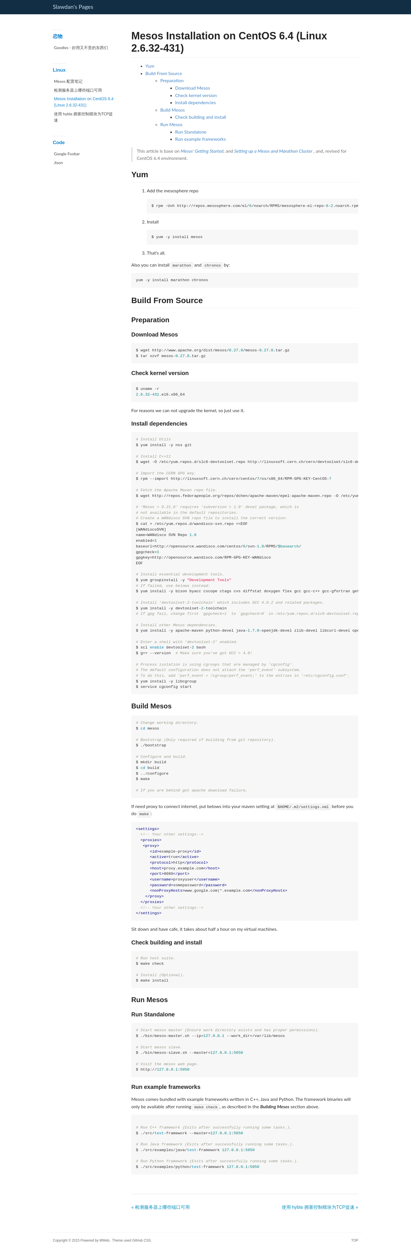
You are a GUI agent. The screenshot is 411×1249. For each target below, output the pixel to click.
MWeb (104, 1240)
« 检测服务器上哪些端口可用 (160, 1207)
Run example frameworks (200, 139)
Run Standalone (191, 131)
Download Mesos (192, 87)
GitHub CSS (141, 1240)
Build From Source (164, 73)
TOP (354, 1240)
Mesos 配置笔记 (68, 81)
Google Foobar (67, 153)
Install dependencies (195, 102)
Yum (150, 66)
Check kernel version (196, 95)
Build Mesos (172, 109)
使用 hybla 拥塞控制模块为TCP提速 (83, 116)
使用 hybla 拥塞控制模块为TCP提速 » (320, 1207)
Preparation (172, 80)
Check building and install (200, 117)
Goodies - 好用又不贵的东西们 (81, 47)
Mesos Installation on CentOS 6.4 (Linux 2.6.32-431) (84, 101)
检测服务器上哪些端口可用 (78, 90)
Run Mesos (171, 124)
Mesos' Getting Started (202, 151)
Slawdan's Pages (73, 6)
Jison (58, 162)
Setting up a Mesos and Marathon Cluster (273, 151)
